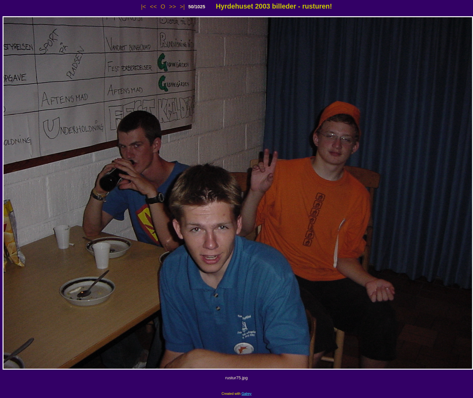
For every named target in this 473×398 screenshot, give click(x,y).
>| (182, 6)
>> (172, 6)
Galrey (246, 393)
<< (153, 6)
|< (143, 6)
